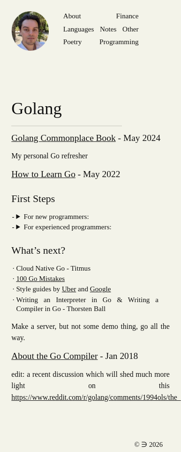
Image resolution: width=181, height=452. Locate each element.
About (72, 16)
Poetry (72, 42)
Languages (78, 29)
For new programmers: (56, 216)
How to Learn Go (43, 174)
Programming (119, 42)
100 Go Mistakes (40, 278)
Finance (127, 16)
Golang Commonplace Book (63, 138)
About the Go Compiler (54, 356)
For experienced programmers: (68, 227)
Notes (108, 29)
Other (130, 29)
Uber (69, 289)
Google (100, 289)
